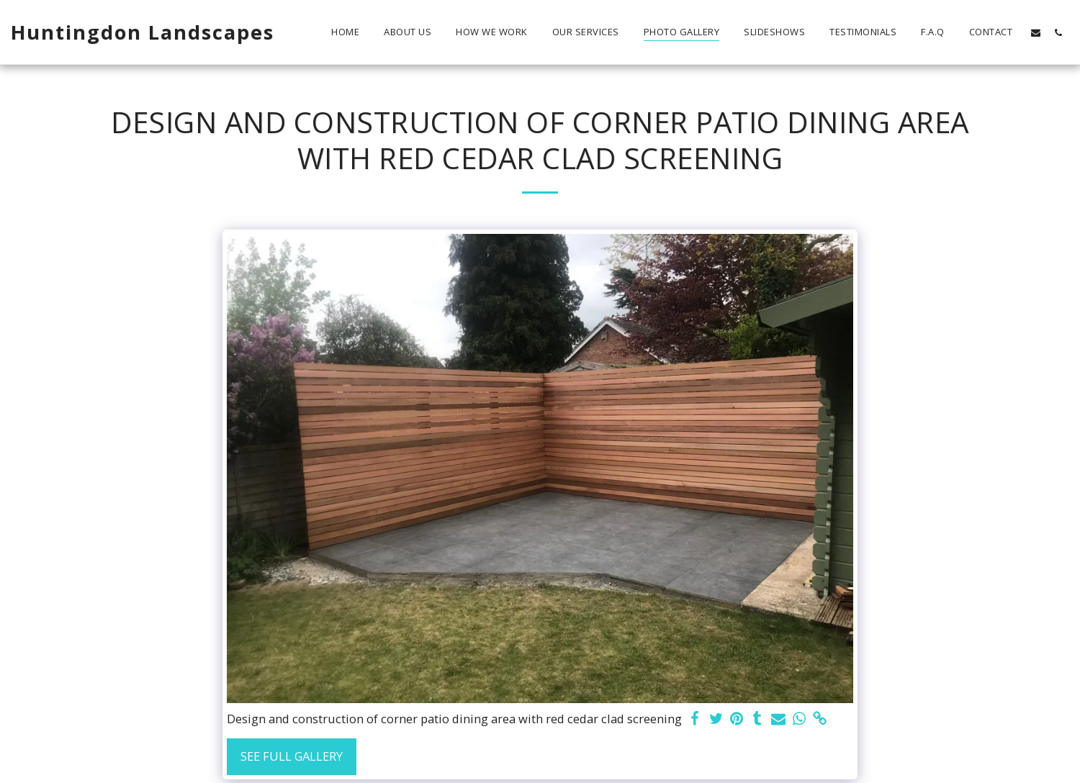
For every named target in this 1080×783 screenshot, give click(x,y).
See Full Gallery (291, 756)
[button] (1035, 32)
